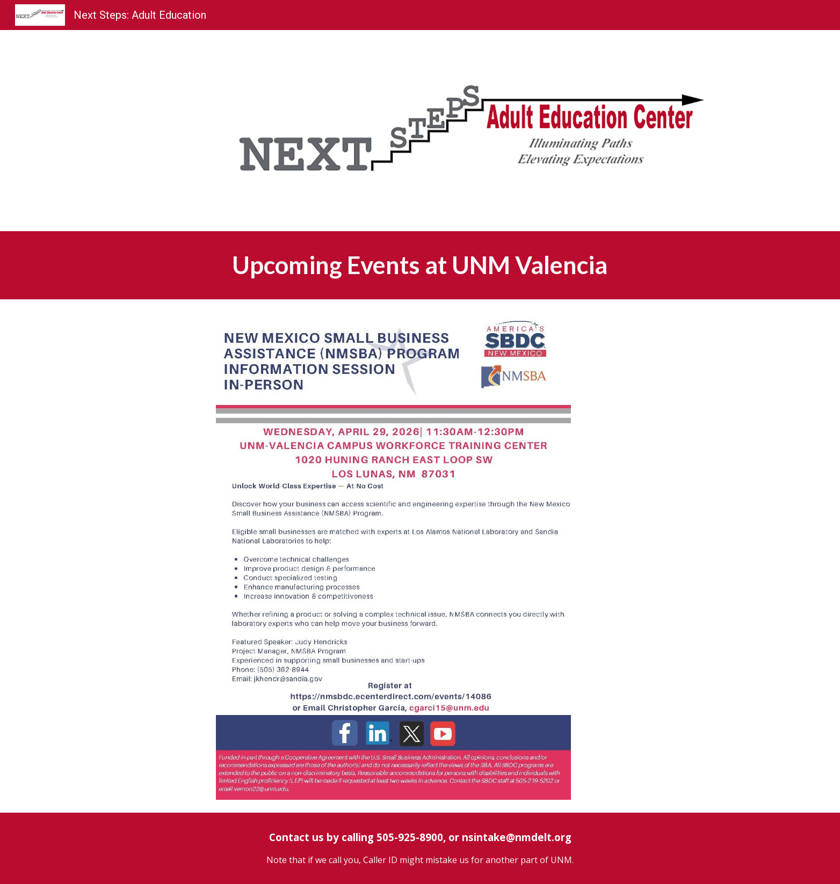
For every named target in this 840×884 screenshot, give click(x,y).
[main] (420, 265)
